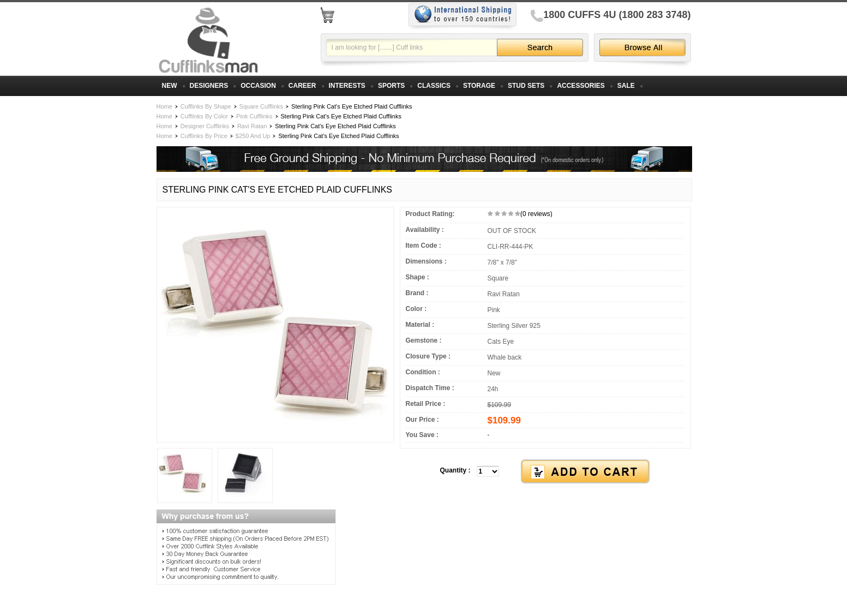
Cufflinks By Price (204, 136)
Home (164, 106)
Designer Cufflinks (205, 126)
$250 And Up (253, 136)
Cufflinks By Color (204, 116)
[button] (545, 472)
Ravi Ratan (252, 126)
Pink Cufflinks (254, 116)
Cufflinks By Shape (206, 106)
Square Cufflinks (261, 106)
